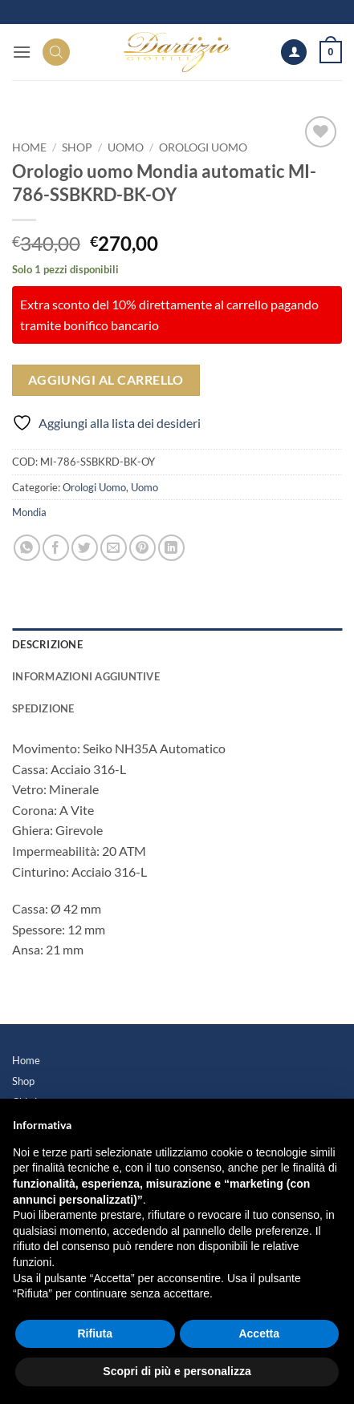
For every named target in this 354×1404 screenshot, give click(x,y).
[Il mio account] (294, 52)
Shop (77, 147)
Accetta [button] (258, 1333)
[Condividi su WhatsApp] (27, 548)
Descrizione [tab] (47, 644)
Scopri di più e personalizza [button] (176, 1371)
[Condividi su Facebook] (56, 548)
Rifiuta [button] (94, 1333)
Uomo (126, 147)
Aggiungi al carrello (106, 380)
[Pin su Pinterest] (142, 548)
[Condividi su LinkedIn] (171, 548)
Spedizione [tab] (43, 708)
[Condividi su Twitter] (84, 548)
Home (26, 1060)
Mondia (29, 512)
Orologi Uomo (203, 147)
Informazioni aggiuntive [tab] (86, 676)
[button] (21, 51)
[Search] (56, 52)
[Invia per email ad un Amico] (113, 548)
